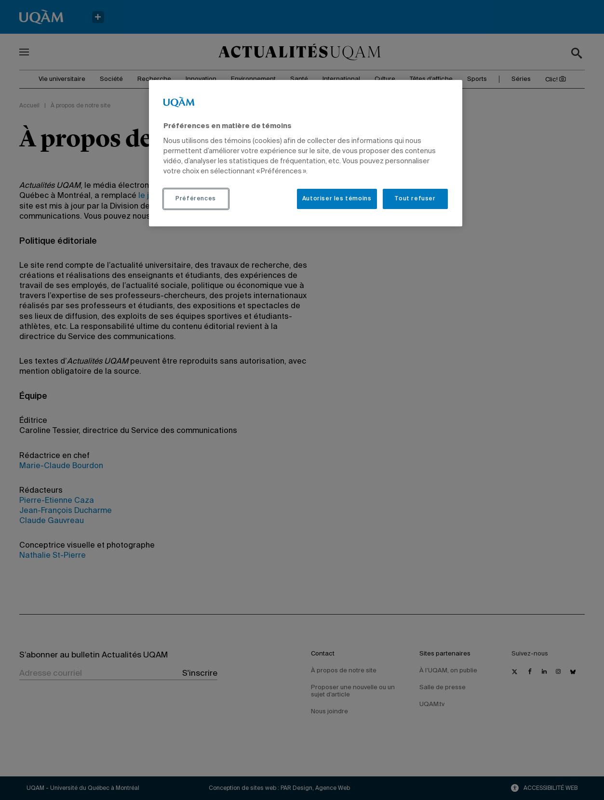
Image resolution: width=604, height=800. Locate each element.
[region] (305, 153)
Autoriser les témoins (337, 199)
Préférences (195, 199)
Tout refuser (414, 199)
